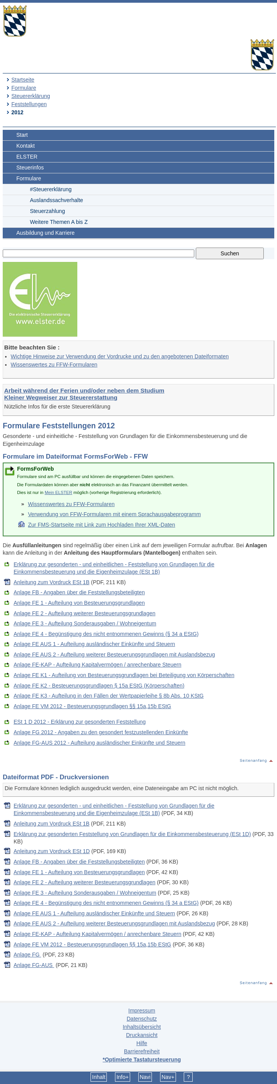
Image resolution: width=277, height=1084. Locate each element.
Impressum (141, 1010)
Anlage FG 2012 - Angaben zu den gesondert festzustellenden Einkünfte (101, 732)
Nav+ (168, 1077)
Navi (144, 1077)
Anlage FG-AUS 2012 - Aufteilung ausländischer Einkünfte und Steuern (99, 743)
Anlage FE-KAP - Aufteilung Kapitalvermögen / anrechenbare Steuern (97, 665)
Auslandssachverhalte (56, 200)
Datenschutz (142, 1019)
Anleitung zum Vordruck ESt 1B (51, 582)
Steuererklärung (30, 96)
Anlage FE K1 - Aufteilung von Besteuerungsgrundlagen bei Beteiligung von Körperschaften (124, 675)
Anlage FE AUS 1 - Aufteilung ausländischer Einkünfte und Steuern (94, 644)
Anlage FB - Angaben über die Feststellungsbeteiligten (79, 592)
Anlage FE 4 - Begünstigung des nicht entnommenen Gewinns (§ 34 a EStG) (106, 634)
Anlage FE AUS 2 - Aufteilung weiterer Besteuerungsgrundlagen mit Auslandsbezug (114, 654)
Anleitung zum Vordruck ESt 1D (52, 851)
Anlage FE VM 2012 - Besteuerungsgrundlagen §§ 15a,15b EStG (92, 706)
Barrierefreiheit (142, 1051)
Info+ (123, 1077)
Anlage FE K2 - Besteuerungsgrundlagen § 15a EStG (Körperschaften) (99, 686)
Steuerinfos (30, 167)
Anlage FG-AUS (34, 965)
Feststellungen (29, 104)
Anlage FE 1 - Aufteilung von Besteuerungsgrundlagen (79, 603)
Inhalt (98, 1077)
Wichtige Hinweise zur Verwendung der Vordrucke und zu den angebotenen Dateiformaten (120, 356)
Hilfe (141, 1043)
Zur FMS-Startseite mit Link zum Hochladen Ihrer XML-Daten (101, 525)
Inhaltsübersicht (142, 1027)
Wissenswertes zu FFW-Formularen (54, 364)
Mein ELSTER (58, 492)
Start (22, 135)
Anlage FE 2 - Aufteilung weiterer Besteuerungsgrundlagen (84, 613)
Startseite (22, 80)
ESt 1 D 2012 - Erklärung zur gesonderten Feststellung (80, 722)
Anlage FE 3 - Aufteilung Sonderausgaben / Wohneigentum (85, 623)
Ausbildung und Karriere (45, 233)
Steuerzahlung (47, 211)
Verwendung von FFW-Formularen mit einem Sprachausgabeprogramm (114, 514)
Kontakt (25, 146)
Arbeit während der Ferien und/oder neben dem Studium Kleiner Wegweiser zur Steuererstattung (84, 394)
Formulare (23, 88)
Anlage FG (27, 954)
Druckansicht (141, 1035)
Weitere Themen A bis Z (59, 222)
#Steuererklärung (50, 189)
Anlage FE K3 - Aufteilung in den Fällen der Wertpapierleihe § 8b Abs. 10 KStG (109, 696)
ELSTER (26, 157)
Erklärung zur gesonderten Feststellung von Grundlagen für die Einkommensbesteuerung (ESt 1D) (132, 834)
